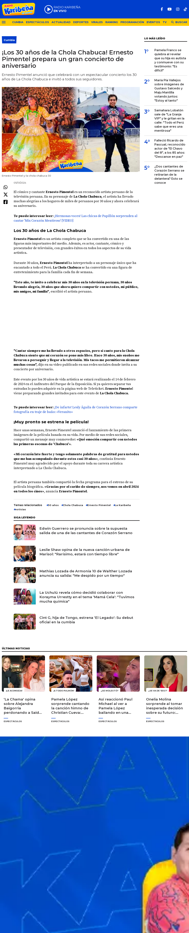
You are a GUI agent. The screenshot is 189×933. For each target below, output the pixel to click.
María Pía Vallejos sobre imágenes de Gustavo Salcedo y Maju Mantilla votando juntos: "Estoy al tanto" (169, 90)
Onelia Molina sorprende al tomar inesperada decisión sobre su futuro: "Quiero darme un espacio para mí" (164, 706)
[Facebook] (162, 9)
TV (165, 22)
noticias (20, 509)
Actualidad (61, 22)
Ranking (111, 22)
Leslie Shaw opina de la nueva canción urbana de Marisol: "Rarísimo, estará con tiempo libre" (84, 552)
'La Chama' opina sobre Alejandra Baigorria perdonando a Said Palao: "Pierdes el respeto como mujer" (23, 706)
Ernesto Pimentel (99, 505)
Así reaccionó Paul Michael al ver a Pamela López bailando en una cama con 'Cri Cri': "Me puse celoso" (115, 706)
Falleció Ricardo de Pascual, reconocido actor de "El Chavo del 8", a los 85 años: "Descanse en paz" (169, 148)
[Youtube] (169, 9)
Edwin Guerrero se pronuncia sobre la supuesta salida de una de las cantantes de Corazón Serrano (85, 530)
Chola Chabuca (73, 505)
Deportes (81, 22)
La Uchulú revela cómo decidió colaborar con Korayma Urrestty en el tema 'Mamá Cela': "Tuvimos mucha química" (86, 597)
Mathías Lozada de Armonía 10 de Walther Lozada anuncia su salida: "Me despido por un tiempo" (85, 573)
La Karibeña (123, 505)
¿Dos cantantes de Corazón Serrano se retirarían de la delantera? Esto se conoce (169, 174)
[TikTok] (185, 9)
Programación (132, 22)
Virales (97, 22)
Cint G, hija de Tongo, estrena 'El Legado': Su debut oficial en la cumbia (86, 620)
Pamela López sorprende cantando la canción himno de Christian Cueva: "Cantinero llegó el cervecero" (70, 706)
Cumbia (17, 22)
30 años (53, 505)
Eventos (153, 22)
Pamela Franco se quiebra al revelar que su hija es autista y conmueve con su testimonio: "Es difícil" (170, 60)
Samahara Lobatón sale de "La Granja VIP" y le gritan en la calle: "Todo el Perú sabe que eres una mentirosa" (169, 120)
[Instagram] (177, 9)
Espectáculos (37, 22)
